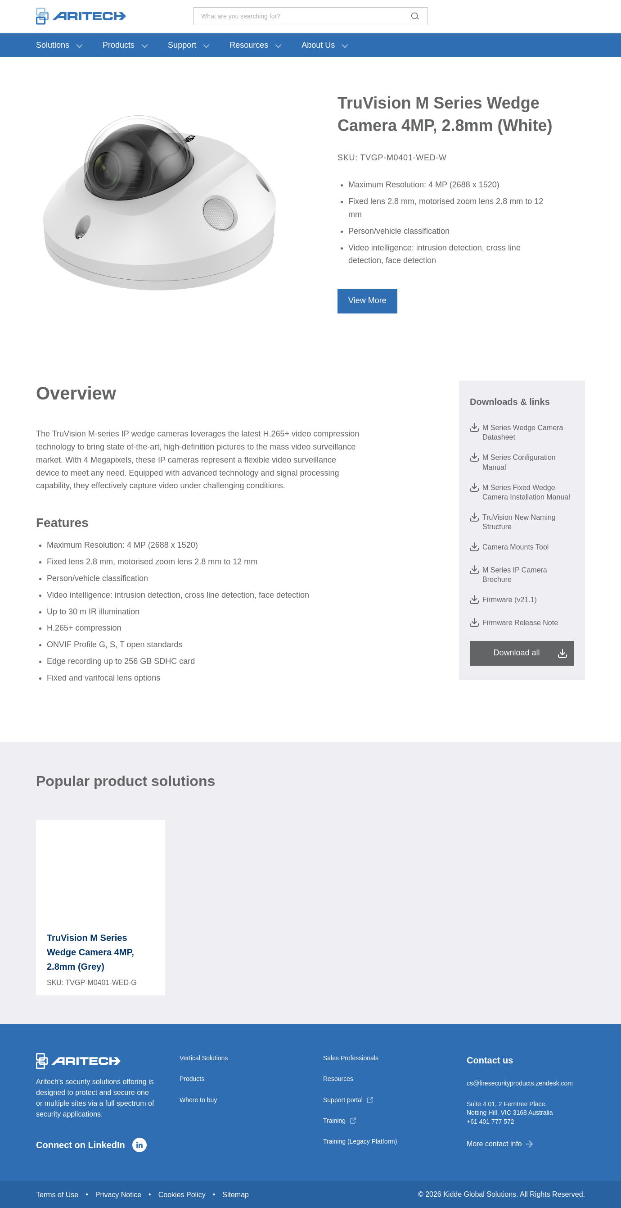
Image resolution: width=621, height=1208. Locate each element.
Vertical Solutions (204, 1058)
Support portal (343, 1100)
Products (119, 45)
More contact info (500, 1144)
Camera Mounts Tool (509, 546)
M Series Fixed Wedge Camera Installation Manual (520, 492)
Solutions (52, 45)
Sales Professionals (350, 1058)
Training (334, 1120)
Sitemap (235, 1195)
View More (367, 300)
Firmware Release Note (514, 622)
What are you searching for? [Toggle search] (310, 16)
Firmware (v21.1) (503, 599)
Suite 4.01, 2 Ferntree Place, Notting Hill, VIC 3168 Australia (510, 1108)
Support (182, 45)
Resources (249, 45)
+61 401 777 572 (490, 1121)
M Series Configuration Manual (513, 462)
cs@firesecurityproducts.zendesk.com (520, 1083)
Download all (516, 652)
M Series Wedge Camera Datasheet (516, 432)
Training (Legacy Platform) (360, 1141)
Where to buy (198, 1100)
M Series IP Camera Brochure (508, 574)
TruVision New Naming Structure (513, 522)
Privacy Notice (118, 1195)
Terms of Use (57, 1195)
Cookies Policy (182, 1195)
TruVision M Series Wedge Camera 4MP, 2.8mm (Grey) (90, 952)
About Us (318, 45)
